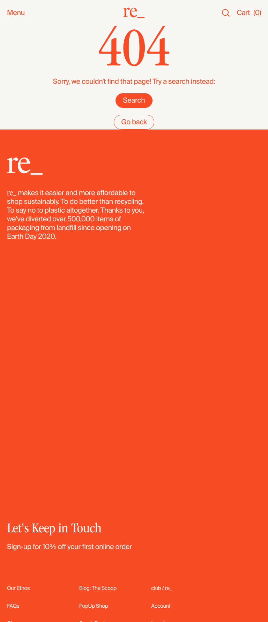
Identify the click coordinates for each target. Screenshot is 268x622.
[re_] (133, 13)
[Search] (226, 13)
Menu (16, 13)
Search (134, 161)
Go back (134, 183)
